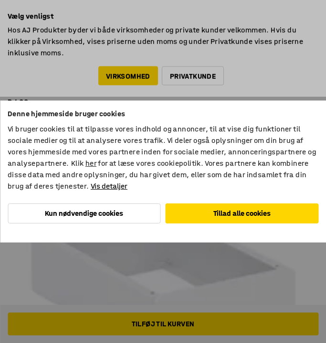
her (90, 163)
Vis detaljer (109, 186)
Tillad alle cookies (242, 213)
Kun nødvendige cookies (84, 213)
